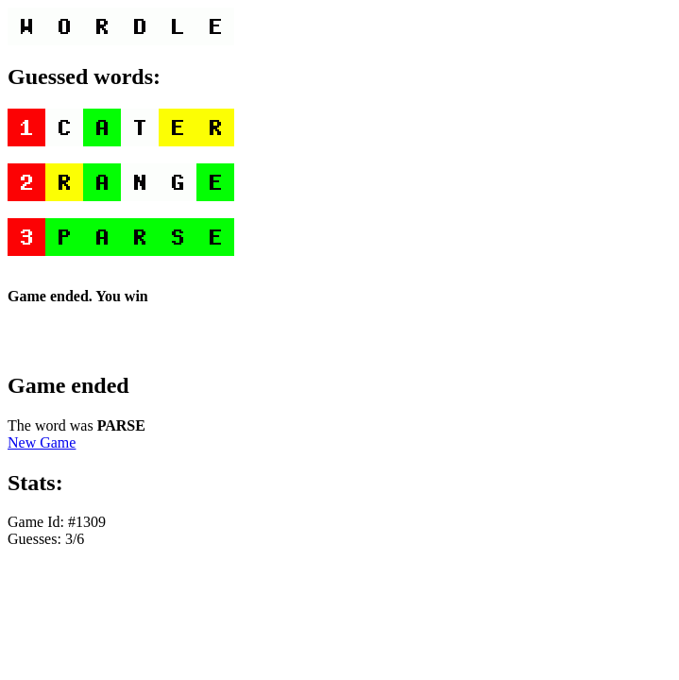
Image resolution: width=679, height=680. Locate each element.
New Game (42, 442)
